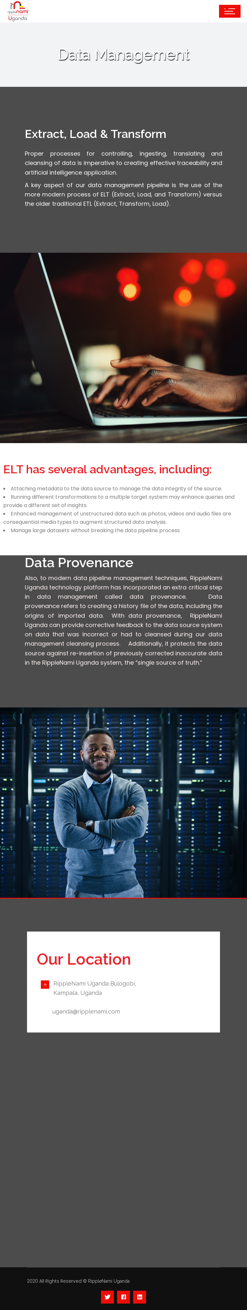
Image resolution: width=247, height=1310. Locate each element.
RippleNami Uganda (109, 1281)
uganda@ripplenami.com (86, 1011)
